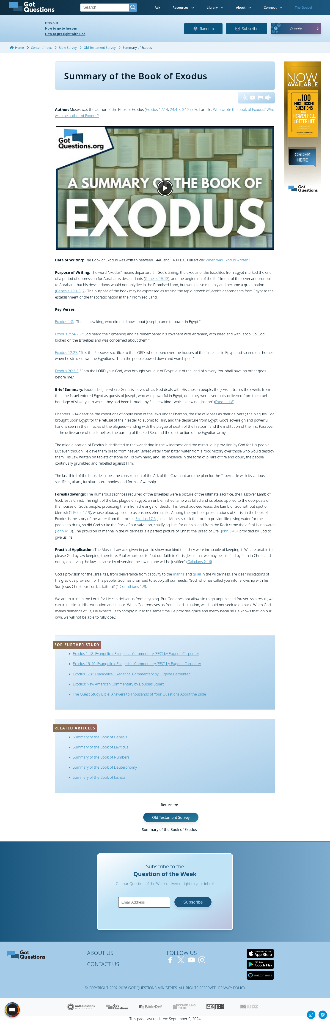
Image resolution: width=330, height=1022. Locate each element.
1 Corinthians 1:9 (131, 586)
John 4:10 (64, 531)
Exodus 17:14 (157, 109)
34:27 (186, 109)
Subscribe (246, 28)
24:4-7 (175, 109)
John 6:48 (228, 531)
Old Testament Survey (171, 817)
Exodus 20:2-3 (66, 370)
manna (178, 574)
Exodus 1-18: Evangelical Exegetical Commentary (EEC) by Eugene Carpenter (136, 653)
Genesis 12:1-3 (68, 290)
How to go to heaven (61, 28)
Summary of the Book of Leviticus (100, 747)
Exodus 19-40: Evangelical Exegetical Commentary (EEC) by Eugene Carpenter (137, 663)
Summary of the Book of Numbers (101, 757)
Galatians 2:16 (199, 561)
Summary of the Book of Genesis (100, 737)
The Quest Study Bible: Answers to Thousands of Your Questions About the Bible (139, 694)
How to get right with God (65, 34)
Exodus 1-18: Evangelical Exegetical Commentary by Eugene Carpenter (131, 674)
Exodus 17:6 (145, 518)
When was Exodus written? (228, 260)
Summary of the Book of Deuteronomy (105, 767)
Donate (296, 28)
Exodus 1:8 (64, 321)
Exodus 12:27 (66, 352)
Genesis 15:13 (156, 278)
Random (203, 28)
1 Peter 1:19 (80, 512)
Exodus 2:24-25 (68, 334)
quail (197, 574)
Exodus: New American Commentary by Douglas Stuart (118, 684)
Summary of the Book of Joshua (99, 777)
